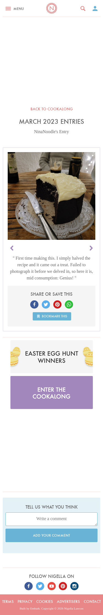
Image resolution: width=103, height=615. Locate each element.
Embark (35, 608)
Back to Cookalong (51, 108)
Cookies (44, 601)
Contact (92, 601)
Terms (8, 601)
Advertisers (68, 601)
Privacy (25, 601)
